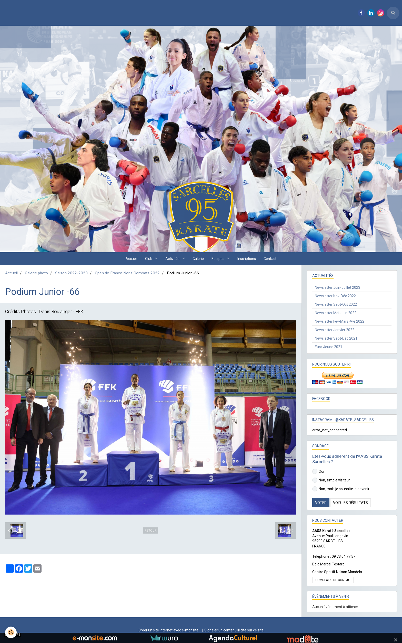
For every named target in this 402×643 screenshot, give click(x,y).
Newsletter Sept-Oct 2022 (336, 304)
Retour (151, 530)
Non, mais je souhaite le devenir (340, 488)
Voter (321, 503)
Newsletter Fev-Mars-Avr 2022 (339, 321)
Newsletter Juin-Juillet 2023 (337, 287)
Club (149, 259)
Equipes (218, 259)
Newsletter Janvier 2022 (334, 330)
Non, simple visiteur (331, 480)
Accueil (131, 259)
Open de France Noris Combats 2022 (127, 273)
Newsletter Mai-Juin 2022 (335, 313)
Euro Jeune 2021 (328, 347)
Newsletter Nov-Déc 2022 (335, 296)
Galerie (198, 259)
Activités (172, 259)
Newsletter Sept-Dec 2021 (336, 338)
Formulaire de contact (333, 580)
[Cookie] (11, 632)
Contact (270, 259)
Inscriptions (246, 259)
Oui (318, 471)
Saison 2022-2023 (71, 273)
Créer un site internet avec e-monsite (168, 630)
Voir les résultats (350, 503)
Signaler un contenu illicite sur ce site (234, 630)
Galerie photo (36, 273)
